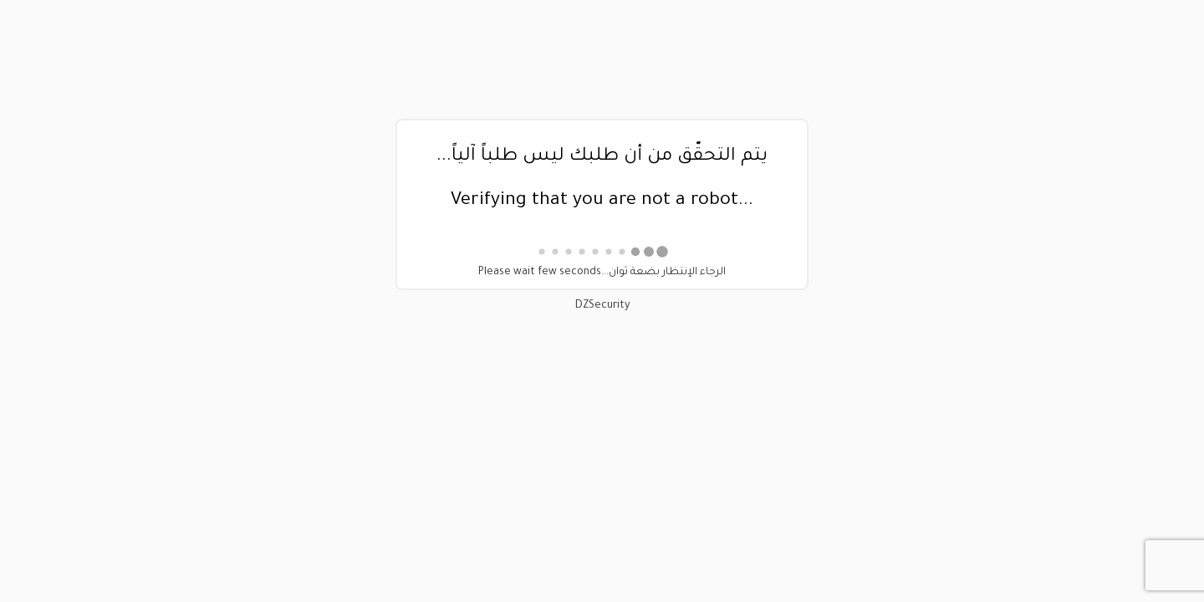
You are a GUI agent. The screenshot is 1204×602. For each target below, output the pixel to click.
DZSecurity (602, 306)
